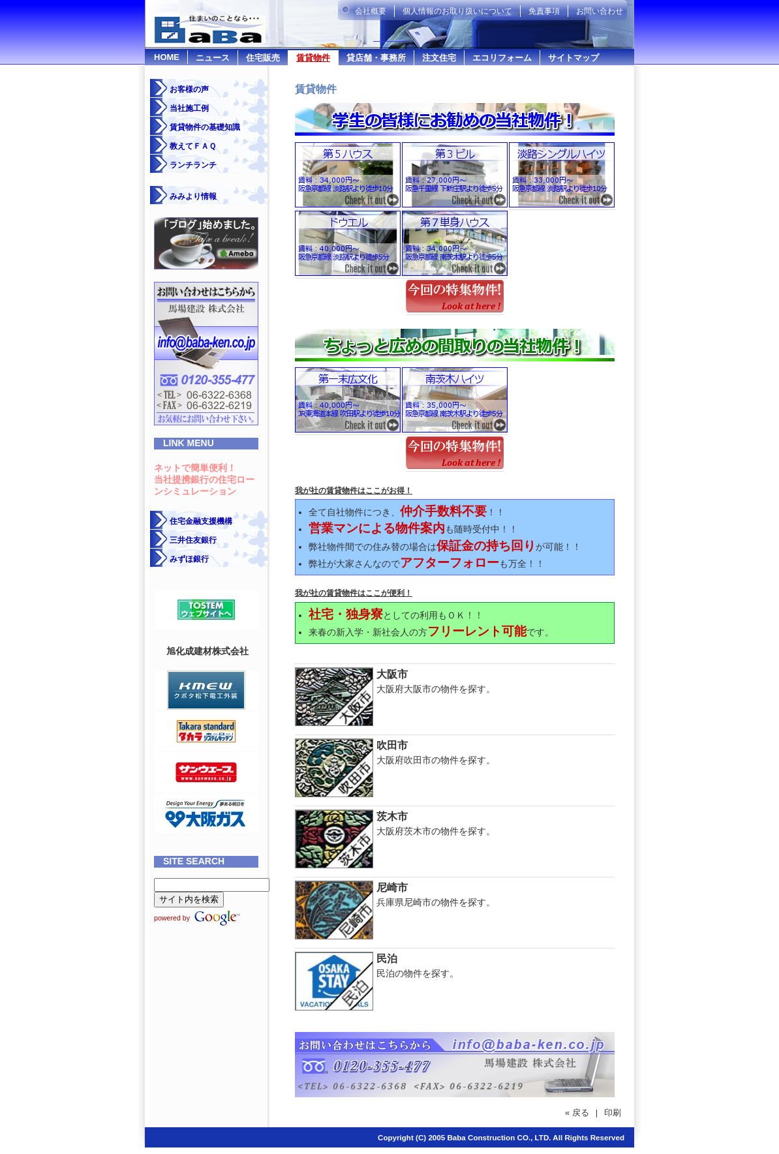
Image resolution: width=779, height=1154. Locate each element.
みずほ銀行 (189, 559)
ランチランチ (193, 165)
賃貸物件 (313, 58)
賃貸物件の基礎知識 (205, 127)
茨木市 (392, 816)
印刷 (612, 1112)
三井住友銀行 (193, 540)
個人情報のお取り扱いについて (457, 11)
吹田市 (392, 745)
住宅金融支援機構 (201, 521)
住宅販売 (263, 58)
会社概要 (370, 11)
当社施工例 (189, 108)
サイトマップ (573, 58)
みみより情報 (193, 196)
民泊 (386, 958)
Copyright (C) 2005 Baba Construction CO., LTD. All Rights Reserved (501, 1137)
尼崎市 (392, 887)
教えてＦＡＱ (193, 146)
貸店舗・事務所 (376, 58)
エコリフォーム (502, 58)
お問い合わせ (599, 11)
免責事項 (544, 11)
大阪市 (392, 674)
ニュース (213, 58)
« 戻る (577, 1112)
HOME (166, 57)
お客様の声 (189, 89)
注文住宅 (439, 58)
